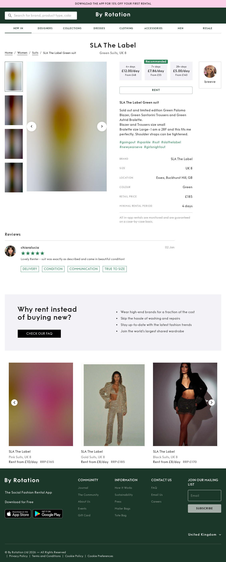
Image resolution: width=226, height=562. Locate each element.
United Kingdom (202, 534)
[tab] (18, 28)
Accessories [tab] (153, 28)
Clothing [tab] (126, 28)
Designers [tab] (45, 28)
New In (18, 28)
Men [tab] (180, 28)
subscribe (204, 508)
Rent (156, 90)
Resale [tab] (207, 28)
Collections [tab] (72, 28)
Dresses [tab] (99, 28)
